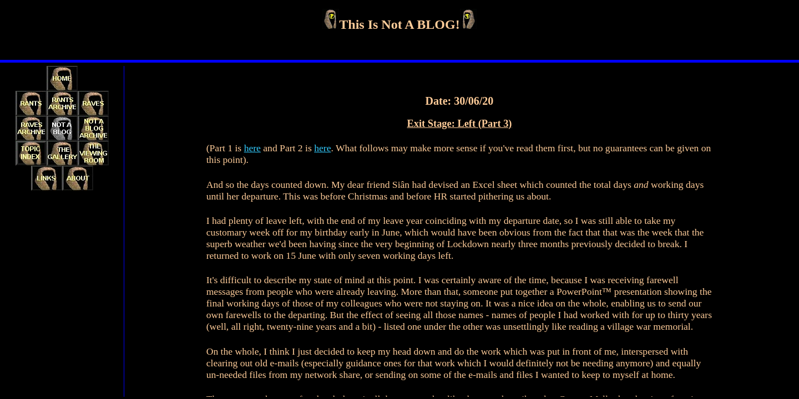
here (252, 148)
